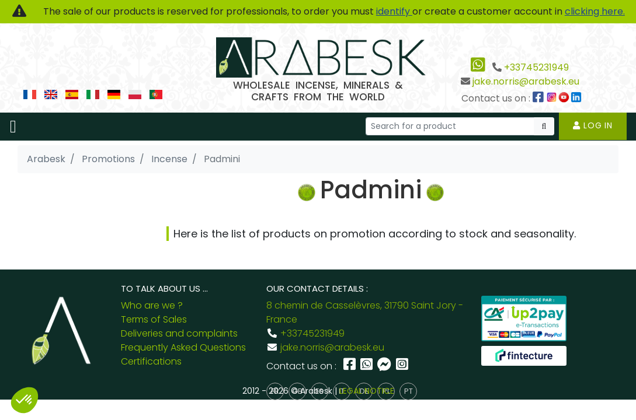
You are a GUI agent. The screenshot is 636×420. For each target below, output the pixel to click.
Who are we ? (152, 305)
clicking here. (595, 11)
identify (394, 11)
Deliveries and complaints (179, 333)
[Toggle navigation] (13, 126)
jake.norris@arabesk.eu (525, 81)
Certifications (151, 361)
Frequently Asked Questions (183, 347)
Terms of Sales (154, 319)
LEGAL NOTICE (366, 391)
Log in (593, 125)
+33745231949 (536, 67)
